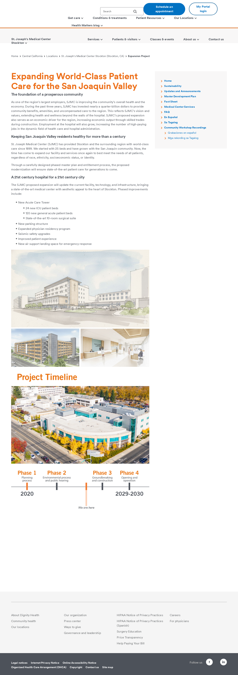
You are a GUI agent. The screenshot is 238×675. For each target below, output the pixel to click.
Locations (53, 56)
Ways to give (72, 627)
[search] (136, 11)
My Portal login (203, 9)
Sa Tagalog (171, 193)
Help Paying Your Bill (130, 643)
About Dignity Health (25, 615)
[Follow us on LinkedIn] (223, 663)
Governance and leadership (82, 633)
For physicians (179, 621)
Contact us (92, 667)
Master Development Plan (180, 167)
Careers (175, 615)
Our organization (75, 615)
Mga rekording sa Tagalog (183, 208)
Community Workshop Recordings (185, 198)
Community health (23, 621)
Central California (33, 56)
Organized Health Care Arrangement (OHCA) (38, 667)
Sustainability (172, 156)
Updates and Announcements (182, 161)
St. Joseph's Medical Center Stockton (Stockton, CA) (93, 56)
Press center (72, 621)
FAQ (166, 182)
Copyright (76, 667)
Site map (107, 667)
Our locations (20, 627)
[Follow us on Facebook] (202, 663)
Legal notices (19, 662)
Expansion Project (139, 56)
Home (16, 56)
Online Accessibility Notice (80, 662)
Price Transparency (130, 637)
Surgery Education (129, 631)
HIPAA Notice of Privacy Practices (140, 615)
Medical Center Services (179, 177)
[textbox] (122, 11)
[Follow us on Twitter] (213, 660)
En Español (171, 187)
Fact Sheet (170, 172)
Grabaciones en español (182, 203)
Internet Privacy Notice (45, 662)
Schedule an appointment (164, 9)
